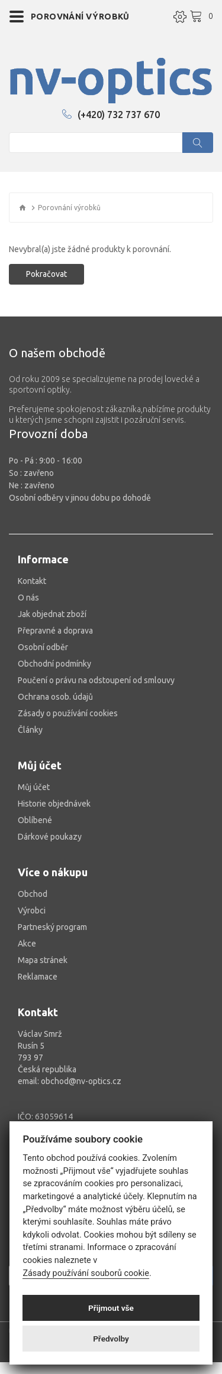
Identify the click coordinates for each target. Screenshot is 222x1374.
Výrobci (32, 910)
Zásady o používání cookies (68, 713)
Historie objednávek (54, 803)
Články (30, 730)
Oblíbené (35, 820)
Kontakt (32, 581)
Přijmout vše (111, 1308)
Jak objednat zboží (52, 614)
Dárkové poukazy (50, 836)
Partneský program (52, 927)
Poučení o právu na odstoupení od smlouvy (96, 680)
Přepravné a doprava (55, 630)
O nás (28, 597)
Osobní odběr (43, 647)
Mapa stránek (42, 960)
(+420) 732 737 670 (111, 114)
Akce (27, 943)
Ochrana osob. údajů (55, 696)
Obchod (32, 894)
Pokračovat (46, 274)
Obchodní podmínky (54, 663)
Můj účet (34, 787)
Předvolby (111, 1338)
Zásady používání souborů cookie (85, 1273)
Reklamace (37, 976)
